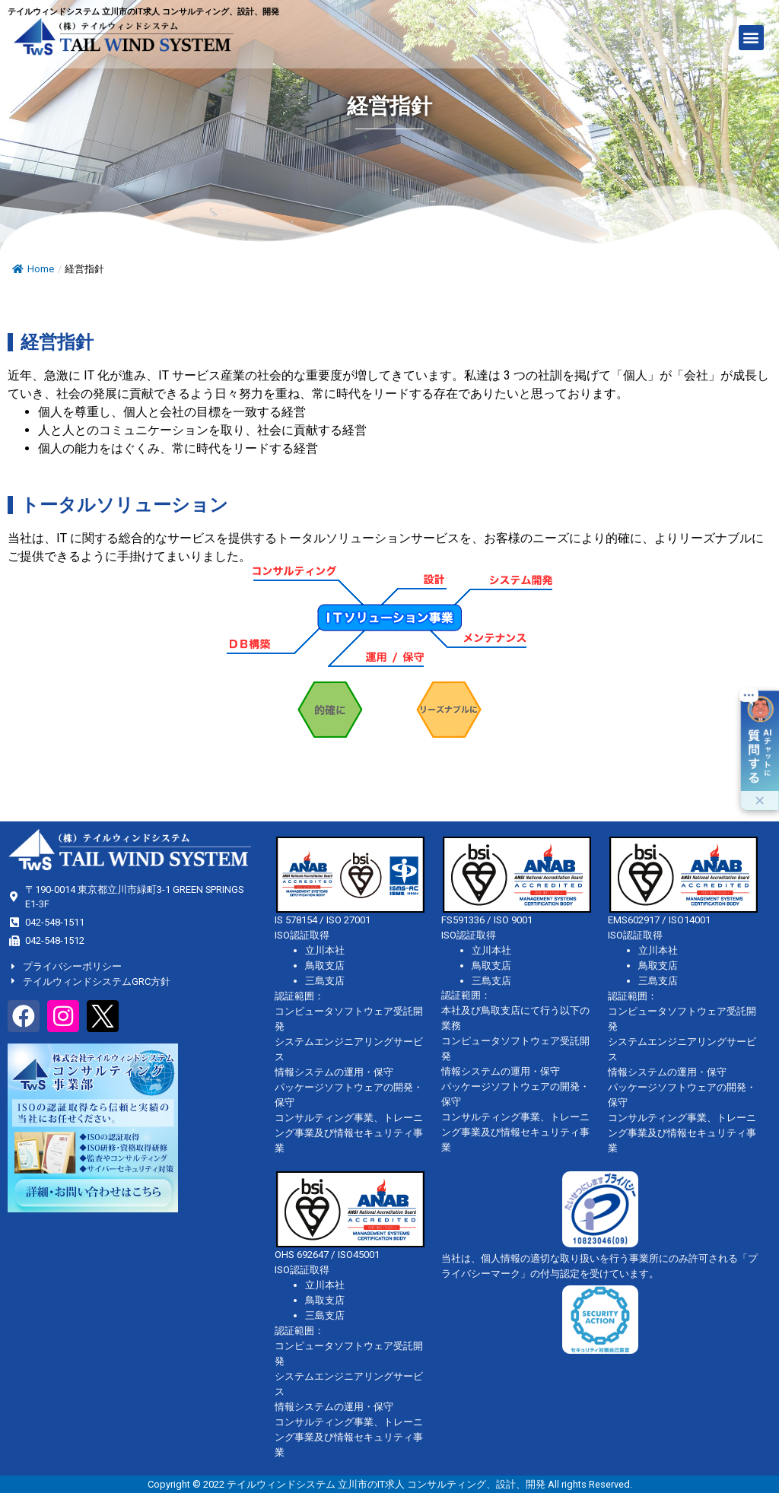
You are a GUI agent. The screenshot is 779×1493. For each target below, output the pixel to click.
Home (33, 269)
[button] (751, 37)
